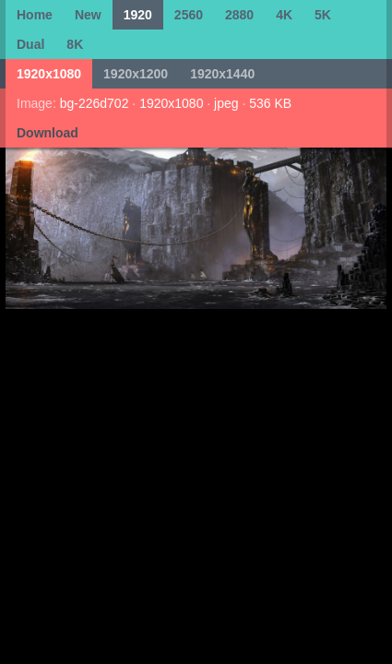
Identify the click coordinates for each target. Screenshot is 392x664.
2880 (239, 14)
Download (47, 132)
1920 (138, 14)
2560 (188, 14)
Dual (30, 44)
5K (323, 14)
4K (284, 14)
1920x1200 (135, 73)
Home (35, 14)
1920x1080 (49, 73)
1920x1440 (222, 73)
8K (74, 44)
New (88, 14)
